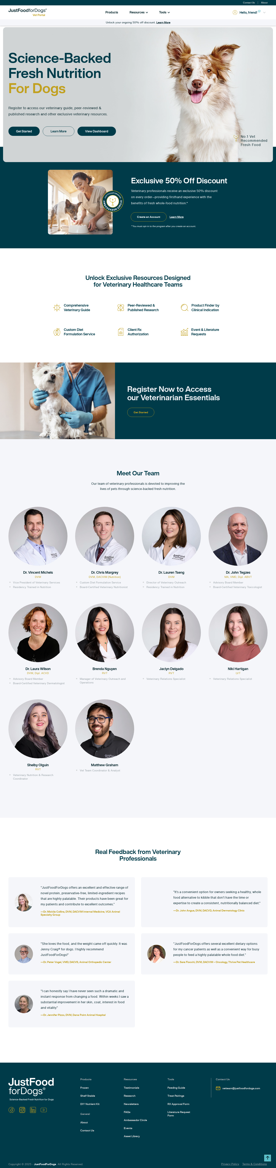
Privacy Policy (230, 1164)
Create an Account (148, 217)
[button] (139, 12)
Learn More (163, 22)
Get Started (24, 131)
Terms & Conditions (254, 1164)
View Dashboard (96, 131)
